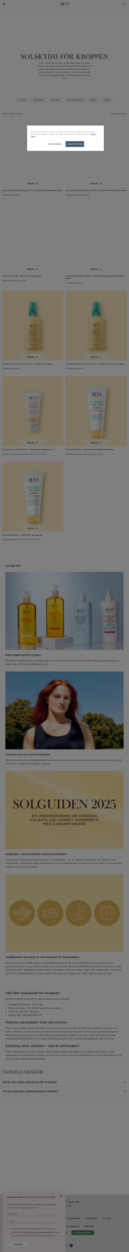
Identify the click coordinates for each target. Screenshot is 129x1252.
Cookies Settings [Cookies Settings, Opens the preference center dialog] (54, 144)
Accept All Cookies (75, 144)
